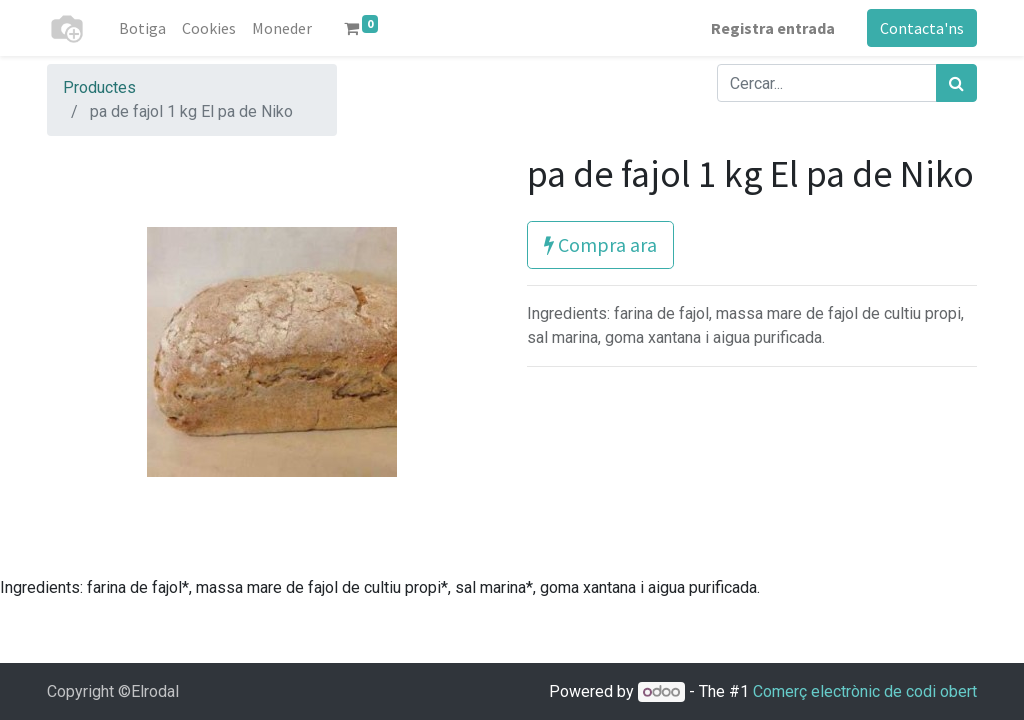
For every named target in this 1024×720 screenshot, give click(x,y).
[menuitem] (142, 28)
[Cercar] (956, 83)
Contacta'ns (922, 28)
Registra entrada (773, 28)
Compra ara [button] (600, 244)
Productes (99, 87)
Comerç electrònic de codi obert (865, 691)
